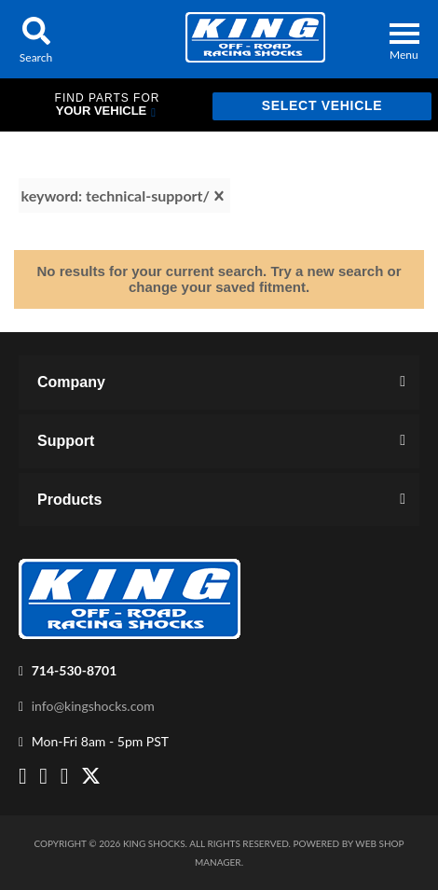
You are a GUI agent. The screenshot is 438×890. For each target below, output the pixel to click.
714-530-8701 (74, 670)
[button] (36, 39)
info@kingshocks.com (93, 706)
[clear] (219, 196)
